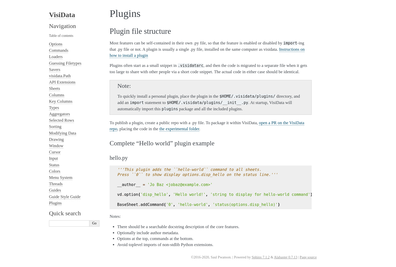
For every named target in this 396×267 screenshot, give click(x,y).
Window (56, 145)
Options (55, 44)
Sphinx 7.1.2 (260, 257)
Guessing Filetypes (65, 63)
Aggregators (59, 114)
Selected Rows (61, 120)
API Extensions (62, 82)
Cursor (55, 152)
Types (54, 107)
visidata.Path (60, 75)
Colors (54, 171)
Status (54, 165)
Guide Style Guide (65, 196)
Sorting (55, 126)
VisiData (62, 15)
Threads (56, 183)
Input (53, 158)
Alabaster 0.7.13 (285, 257)
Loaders (56, 56)
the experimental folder (179, 128)
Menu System (60, 177)
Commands (58, 50)
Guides (55, 190)
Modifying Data (62, 133)
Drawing (56, 139)
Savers (54, 69)
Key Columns (60, 101)
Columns (56, 95)
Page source (308, 257)
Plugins (55, 203)
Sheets (54, 88)
